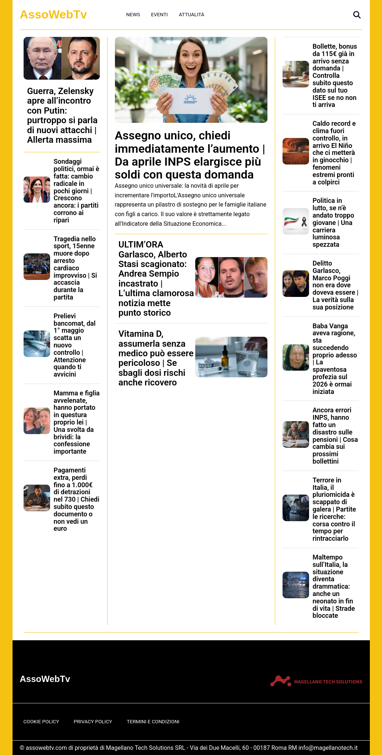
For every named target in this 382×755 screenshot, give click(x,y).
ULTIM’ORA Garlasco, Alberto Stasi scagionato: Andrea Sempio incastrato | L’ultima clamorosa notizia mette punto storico (156, 278)
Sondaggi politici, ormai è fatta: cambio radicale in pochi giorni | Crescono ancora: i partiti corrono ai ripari (76, 190)
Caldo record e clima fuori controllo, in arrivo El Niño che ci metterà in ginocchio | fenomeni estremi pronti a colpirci (334, 153)
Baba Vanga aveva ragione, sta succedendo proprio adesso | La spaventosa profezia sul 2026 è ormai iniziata (335, 358)
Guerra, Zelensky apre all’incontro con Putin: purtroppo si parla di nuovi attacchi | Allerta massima (62, 115)
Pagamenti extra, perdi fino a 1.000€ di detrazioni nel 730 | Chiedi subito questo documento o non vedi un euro (76, 499)
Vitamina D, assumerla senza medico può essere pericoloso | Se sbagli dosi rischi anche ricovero (156, 358)
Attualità (191, 14)
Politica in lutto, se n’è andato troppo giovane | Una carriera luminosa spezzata (333, 222)
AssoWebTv (53, 14)
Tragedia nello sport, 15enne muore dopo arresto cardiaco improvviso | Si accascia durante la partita (75, 268)
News (133, 14)
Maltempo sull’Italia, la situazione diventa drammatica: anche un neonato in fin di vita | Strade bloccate (334, 586)
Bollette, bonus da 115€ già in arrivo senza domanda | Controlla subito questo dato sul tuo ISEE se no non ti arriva (335, 75)
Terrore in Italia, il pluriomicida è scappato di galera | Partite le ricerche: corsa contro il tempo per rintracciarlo (334, 509)
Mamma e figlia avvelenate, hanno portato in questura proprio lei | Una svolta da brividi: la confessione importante (77, 422)
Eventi (159, 14)
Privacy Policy (93, 721)
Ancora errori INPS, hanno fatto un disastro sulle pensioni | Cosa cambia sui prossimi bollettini (335, 435)
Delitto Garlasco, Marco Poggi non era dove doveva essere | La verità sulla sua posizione (336, 285)
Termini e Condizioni (153, 721)
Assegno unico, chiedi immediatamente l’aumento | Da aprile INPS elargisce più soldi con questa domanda (190, 154)
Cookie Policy (41, 721)
